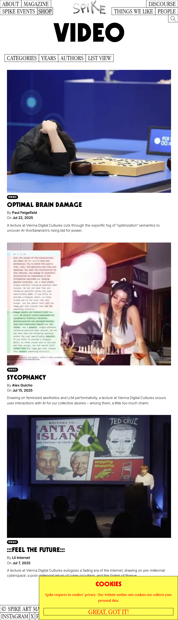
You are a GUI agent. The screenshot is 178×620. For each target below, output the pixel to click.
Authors (71, 58)
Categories (22, 58)
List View (99, 58)
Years (48, 58)
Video (12, 197)
